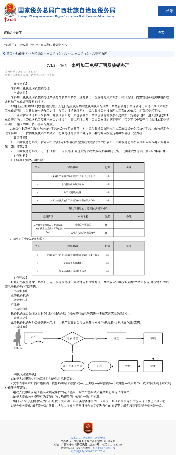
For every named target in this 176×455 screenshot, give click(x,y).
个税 (64, 44)
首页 (10, 53)
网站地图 (88, 438)
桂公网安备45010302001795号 (88, 451)
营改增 (24, 44)
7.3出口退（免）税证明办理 (89, 53)
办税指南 (37, 53)
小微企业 (34, 44)
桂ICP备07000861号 (104, 448)
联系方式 (76, 438)
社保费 (57, 44)
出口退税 (46, 44)
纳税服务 (22, 53)
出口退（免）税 (56, 53)
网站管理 (100, 438)
